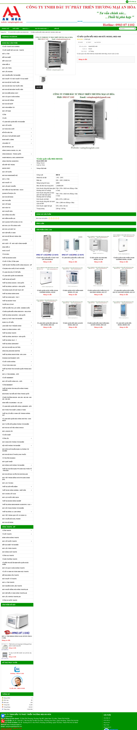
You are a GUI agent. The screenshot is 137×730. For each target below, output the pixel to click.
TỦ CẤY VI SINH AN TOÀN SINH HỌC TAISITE (15, 571)
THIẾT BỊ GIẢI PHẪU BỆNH (17, 486)
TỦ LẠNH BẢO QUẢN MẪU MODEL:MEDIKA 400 (123, 301)
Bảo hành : (84, 51)
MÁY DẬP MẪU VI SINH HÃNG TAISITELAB (14, 593)
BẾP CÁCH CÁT (6, 61)
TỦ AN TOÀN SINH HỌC (17, 365)
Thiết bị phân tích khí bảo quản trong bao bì (16, 369)
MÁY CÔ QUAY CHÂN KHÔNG (11, 96)
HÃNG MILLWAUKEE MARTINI (17, 351)
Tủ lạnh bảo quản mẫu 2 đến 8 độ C (73, 258)
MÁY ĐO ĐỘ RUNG (7, 197)
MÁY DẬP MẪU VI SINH (9, 232)
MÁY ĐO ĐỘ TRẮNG (8, 100)
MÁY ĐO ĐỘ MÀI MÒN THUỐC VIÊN (12, 89)
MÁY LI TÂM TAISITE (8, 582)
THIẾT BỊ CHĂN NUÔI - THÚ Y (10, 297)
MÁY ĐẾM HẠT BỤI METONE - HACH (12, 189)
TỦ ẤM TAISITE (17, 530)
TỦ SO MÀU (5, 254)
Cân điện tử (107, 718)
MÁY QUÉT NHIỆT (7, 461)
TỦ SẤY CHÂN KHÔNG (17, 361)
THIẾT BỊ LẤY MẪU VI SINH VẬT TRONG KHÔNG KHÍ (16, 414)
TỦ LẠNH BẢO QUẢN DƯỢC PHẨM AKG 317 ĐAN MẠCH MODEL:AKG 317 (124, 268)
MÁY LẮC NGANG (7, 71)
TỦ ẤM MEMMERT (7, 385)
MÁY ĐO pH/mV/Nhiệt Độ (9, 175)
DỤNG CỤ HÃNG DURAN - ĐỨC (11, 329)
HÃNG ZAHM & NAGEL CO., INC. (11, 150)
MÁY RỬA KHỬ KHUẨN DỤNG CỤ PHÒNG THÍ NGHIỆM (15, 450)
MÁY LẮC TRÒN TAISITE (9, 548)
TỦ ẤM (4, 114)
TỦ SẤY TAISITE (17, 534)
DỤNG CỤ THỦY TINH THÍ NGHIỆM (12, 318)
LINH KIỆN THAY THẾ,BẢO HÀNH (17, 326)
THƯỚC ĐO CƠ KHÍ (17, 304)
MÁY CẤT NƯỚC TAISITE (17, 541)
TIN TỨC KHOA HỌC (39, 28)
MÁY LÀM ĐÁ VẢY (7, 431)
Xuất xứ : (84, 49)
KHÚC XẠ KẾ (6, 250)
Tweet (88, 42)
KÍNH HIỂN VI (6, 64)
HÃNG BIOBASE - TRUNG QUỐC (17, 154)
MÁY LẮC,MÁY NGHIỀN (9, 186)
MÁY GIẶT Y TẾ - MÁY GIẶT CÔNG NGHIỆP (14, 243)
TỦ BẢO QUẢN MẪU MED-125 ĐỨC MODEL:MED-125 (73, 301)
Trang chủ (5, 28)
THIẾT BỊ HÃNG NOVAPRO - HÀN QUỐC (14, 315)
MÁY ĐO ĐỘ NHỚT (7, 104)
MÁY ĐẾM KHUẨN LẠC (8, 218)
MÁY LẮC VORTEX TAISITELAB (11, 596)
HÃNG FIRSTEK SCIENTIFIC (10, 161)
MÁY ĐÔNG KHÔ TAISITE (9, 552)
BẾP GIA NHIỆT (6, 57)
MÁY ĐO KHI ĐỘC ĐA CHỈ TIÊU (11, 347)
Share (80, 42)
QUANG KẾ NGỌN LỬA (9, 193)
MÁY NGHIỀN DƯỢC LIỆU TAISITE (12, 586)
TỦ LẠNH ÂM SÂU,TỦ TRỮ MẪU (11, 272)
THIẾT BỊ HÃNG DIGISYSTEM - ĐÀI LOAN (17, 354)
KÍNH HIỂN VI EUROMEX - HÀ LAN (12, 402)
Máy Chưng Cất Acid (9, 493)
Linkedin (98, 42)
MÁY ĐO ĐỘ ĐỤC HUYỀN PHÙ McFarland (15, 474)
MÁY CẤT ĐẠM (6, 111)
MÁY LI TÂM (5, 53)
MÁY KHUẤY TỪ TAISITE (9, 578)
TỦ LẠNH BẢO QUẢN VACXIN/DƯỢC (12, 275)
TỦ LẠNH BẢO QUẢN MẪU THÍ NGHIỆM (13, 121)
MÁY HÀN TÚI (6, 207)
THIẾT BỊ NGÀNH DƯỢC (9, 257)
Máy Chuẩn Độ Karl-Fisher (11, 519)
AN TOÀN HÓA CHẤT (17, 129)
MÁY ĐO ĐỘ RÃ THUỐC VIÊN (10, 82)
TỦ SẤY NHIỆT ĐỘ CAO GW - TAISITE (13, 50)
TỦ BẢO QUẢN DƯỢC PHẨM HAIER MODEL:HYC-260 (73, 268)
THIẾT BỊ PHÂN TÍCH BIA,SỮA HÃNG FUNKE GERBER (15, 389)
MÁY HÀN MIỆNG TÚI (8, 107)
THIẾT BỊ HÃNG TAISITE (17, 333)
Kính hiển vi (107, 720)
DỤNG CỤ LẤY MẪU (17, 322)
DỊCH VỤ (26, 28)
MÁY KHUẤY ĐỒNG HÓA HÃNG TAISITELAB (15, 589)
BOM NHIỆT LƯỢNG (17, 139)
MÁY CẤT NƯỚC (7, 125)
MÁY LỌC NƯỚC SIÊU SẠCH (10, 497)
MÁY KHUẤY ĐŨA (17, 211)
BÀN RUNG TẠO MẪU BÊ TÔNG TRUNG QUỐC (15, 393)
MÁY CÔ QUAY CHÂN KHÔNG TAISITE (13, 568)
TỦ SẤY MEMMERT (7, 377)
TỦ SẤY (4, 118)
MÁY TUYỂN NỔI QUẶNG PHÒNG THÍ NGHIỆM (15, 424)
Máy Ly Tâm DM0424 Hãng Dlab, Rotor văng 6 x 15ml (17, 637)
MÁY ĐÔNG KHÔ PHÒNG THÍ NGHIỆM (17, 465)
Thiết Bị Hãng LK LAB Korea (17, 511)
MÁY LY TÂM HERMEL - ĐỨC (10, 374)
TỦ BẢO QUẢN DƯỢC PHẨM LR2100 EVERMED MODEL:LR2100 (47, 291)
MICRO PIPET (17, 168)
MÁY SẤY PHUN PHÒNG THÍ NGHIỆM (13, 508)
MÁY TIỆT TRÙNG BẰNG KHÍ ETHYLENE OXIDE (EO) (16, 478)
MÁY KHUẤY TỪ (7, 182)
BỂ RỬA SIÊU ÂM (17, 132)
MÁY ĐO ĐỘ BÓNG (7, 522)
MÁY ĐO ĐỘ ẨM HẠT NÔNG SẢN (11, 236)
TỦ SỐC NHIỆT (6, 435)
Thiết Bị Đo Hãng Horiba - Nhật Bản (17, 490)
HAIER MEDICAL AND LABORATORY (13, 157)
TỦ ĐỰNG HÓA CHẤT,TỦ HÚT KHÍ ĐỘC (17, 268)
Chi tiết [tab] (38, 87)
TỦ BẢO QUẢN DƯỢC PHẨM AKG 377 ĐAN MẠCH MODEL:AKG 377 (98, 268)
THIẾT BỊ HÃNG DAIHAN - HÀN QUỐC (17, 283)
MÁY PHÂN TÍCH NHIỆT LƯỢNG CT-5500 (14, 410)
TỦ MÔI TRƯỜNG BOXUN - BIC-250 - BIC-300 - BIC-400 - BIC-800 (17, 398)
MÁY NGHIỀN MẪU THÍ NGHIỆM (11, 75)
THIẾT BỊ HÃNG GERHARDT (17, 343)
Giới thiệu (16, 28)
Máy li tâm (106, 725)
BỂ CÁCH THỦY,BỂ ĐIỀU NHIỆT (17, 136)
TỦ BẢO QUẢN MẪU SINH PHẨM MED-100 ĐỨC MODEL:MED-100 (98, 301)
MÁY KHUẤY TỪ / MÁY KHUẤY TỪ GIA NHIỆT (15, 78)
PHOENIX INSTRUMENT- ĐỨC (11, 358)
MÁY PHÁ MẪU (6, 200)
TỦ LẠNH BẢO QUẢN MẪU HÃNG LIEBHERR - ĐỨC (17, 406)
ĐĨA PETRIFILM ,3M (8, 147)
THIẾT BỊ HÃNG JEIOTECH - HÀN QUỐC (14, 336)
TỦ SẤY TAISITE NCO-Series (10, 46)
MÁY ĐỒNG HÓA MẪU (17, 215)
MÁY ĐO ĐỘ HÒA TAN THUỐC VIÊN (12, 86)
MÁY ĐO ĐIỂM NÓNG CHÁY (10, 93)
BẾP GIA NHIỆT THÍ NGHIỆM (10, 544)
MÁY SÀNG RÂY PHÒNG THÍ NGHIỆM (13, 442)
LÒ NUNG (17, 240)
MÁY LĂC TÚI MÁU (7, 483)
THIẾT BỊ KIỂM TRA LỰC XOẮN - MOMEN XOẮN (16, 308)
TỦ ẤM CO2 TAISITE (8, 555)
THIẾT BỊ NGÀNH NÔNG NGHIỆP (11, 501)
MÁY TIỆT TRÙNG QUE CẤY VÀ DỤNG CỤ (14, 515)
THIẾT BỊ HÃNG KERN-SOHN (17, 293)
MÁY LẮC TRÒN (7, 68)
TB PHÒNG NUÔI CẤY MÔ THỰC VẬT (13, 290)
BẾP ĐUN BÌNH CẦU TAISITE (10, 575)
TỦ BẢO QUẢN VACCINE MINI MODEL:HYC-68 (98, 258)
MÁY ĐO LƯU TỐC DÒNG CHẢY (11, 225)
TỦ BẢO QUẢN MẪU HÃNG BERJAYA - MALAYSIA (16, 311)
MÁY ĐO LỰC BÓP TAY (17, 229)
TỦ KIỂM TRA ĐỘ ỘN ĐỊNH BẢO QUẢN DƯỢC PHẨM (15, 563)
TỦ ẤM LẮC (17, 438)
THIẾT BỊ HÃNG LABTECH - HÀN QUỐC (17, 286)
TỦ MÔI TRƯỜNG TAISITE (9, 559)
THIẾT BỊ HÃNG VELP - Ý (17, 340)
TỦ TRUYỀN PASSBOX (8, 458)
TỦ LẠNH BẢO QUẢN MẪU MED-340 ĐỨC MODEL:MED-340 (47, 301)
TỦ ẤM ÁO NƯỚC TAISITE (9, 600)
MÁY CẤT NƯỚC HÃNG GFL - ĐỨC (17, 381)
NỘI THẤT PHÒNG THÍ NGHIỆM (17, 445)
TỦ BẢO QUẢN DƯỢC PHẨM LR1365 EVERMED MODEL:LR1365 (123, 258)
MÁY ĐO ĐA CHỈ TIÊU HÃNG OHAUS (13, 427)
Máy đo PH (107, 722)
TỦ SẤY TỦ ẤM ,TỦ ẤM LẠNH (10, 261)
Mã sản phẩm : (83, 46)
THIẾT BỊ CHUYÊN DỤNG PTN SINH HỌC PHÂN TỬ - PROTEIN (17, 469)
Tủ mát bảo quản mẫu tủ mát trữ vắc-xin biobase (47, 258)
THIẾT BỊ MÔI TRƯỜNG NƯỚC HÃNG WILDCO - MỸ (17, 265)
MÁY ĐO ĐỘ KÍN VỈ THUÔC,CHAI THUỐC (14, 454)
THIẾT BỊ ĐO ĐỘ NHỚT (9, 279)
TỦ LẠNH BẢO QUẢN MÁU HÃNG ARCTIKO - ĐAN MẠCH (16, 419)
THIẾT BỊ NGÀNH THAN (9, 300)
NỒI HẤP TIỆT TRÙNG (17, 164)
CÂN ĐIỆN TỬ (17, 143)
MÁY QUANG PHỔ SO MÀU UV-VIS (17, 222)
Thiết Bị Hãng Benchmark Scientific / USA (17, 504)
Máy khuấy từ (107, 727)
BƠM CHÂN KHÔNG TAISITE (10, 537)
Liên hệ (52, 28)
